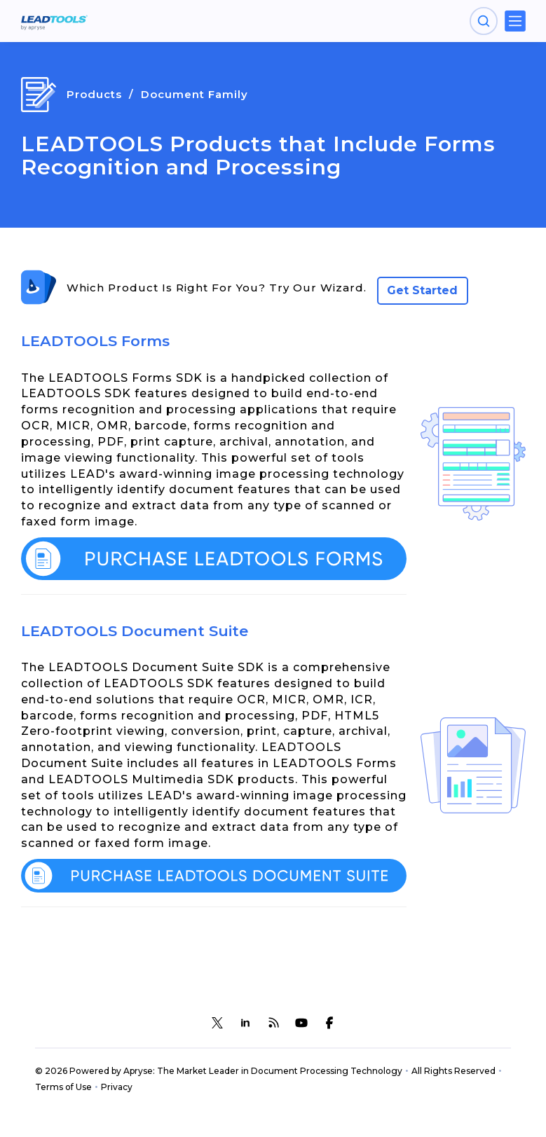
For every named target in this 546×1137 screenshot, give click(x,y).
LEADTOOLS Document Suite (134, 631)
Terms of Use (63, 1087)
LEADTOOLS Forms (95, 341)
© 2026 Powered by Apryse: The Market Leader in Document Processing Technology (218, 1071)
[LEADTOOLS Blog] (273, 1023)
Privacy (116, 1087)
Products (94, 94)
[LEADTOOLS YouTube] (301, 1023)
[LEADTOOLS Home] (54, 21)
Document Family (194, 94)
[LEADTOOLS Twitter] (217, 1023)
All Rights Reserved (453, 1071)
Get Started (422, 290)
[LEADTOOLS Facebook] (329, 1023)
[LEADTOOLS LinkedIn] (245, 1023)
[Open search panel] (484, 21)
